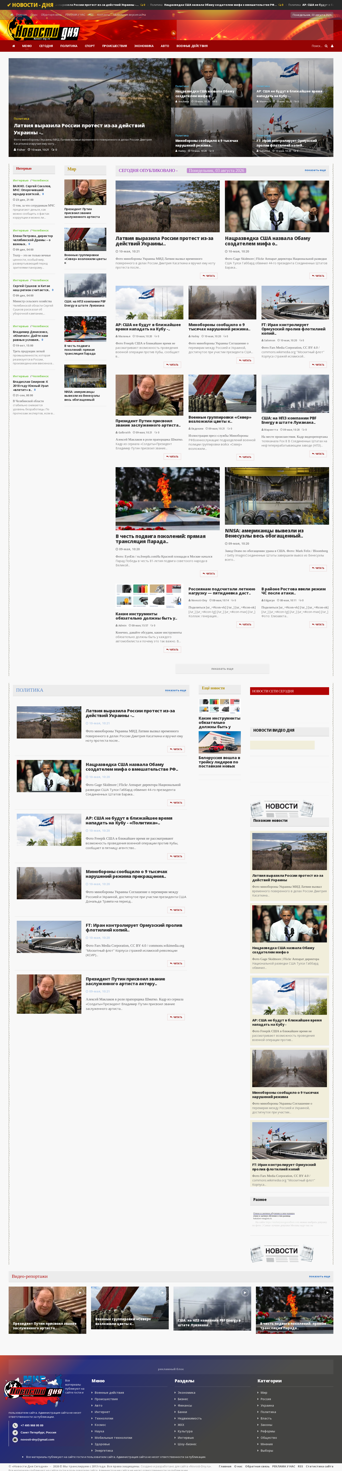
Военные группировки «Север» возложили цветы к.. (220, 419)
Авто (98, 1405)
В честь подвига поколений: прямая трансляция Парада (80, 350)
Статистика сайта (319, 1466)
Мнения (267, 1444)
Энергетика (104, 1450)
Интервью (21, 180)
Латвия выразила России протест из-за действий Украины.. (165, 240)
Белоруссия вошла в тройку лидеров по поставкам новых (219, 762)
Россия (266, 1399)
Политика (88, 5)
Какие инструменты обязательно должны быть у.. (146, 616)
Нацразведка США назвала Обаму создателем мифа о (283, 949)
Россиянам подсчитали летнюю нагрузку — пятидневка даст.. (222, 591)
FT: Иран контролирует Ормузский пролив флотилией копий (284, 1166)
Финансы (185, 1405)
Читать (209, 275)
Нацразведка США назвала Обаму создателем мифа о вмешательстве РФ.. (132, 766)
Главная (21, 15)
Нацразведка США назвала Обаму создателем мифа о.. (267, 240)
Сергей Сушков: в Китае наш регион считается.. (31, 288)
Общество (269, 1438)
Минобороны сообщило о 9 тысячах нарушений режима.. (219, 326)
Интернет (102, 1412)
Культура (185, 1431)
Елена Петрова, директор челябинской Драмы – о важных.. (33, 240)
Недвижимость (190, 1418)
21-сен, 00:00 (23, 395)
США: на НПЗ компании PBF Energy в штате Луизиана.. (289, 420)
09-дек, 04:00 (23, 249)
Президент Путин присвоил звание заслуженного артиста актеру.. (125, 981)
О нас (34, 15)
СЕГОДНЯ (46, 46)
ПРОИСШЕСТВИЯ (114, 46)
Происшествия (106, 1399)
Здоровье (102, 1444)
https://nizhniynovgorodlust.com (282, 1222)
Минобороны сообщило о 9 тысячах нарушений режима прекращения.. (126, 874)
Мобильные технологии (113, 1438)
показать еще (315, 170)
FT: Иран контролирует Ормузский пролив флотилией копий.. (294, 329)
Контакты (103, 15)
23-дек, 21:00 (23, 200)
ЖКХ (181, 1425)
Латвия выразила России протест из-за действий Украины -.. (130, 713)
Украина (267, 1405)
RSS (91, 15)
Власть (266, 1418)
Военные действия (109, 1392)
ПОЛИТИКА (68, 46)
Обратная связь (51, 15)
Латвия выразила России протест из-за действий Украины (287, 877)
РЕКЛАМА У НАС (75, 15)
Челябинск (40, 180)
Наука (99, 1431)
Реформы (268, 1431)
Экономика (186, 1392)
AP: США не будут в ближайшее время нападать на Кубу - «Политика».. (129, 820)
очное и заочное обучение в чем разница (271, 1216)
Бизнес (183, 1399)
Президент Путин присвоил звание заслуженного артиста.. (148, 423)
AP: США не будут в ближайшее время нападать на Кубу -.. (148, 326)
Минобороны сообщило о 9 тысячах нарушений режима (285, 1094)
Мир (264, 1392)
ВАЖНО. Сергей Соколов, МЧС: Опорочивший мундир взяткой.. (32, 190)
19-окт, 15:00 (23, 345)
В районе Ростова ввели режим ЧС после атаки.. (294, 591)
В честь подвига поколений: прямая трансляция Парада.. (161, 538)
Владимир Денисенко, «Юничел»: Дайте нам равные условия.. (30, 336)
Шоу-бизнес (187, 1444)
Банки (182, 1412)
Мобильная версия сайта (129, 15)
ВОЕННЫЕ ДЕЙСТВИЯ (192, 46)
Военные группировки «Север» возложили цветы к (85, 259)
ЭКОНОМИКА (143, 46)
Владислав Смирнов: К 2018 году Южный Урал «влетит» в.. (30, 386)
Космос (100, 1425)
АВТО (165, 46)
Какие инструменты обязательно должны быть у (219, 722)
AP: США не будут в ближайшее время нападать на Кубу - (287, 1022)
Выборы (267, 1450)
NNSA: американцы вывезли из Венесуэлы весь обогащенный (82, 395)
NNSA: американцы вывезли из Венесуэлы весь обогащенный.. (264, 533)
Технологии (104, 1418)
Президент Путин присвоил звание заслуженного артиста (82, 213)
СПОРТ (90, 46)
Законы (266, 1425)
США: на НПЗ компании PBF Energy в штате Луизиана (85, 303)
